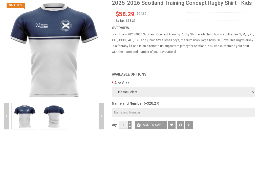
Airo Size (122, 83)
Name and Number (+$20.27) (135, 103)
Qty (114, 125)
